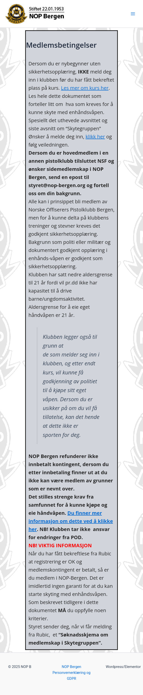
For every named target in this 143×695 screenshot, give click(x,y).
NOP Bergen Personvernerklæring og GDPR (71, 673)
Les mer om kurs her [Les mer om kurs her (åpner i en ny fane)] (85, 88)
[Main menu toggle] (133, 14)
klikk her (95, 136)
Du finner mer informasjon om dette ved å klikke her (70, 521)
